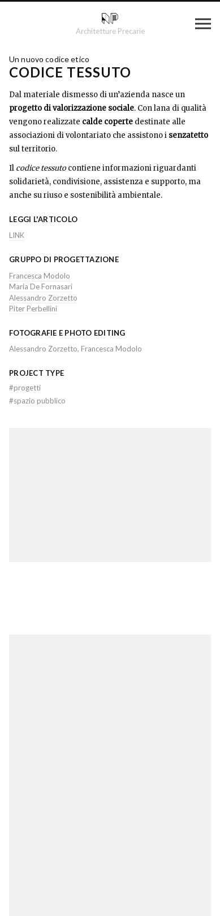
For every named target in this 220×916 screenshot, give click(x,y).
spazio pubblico (37, 400)
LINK (16, 235)
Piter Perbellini (33, 308)
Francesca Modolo (39, 275)
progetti (25, 387)
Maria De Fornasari (40, 286)
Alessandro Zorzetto (43, 297)
